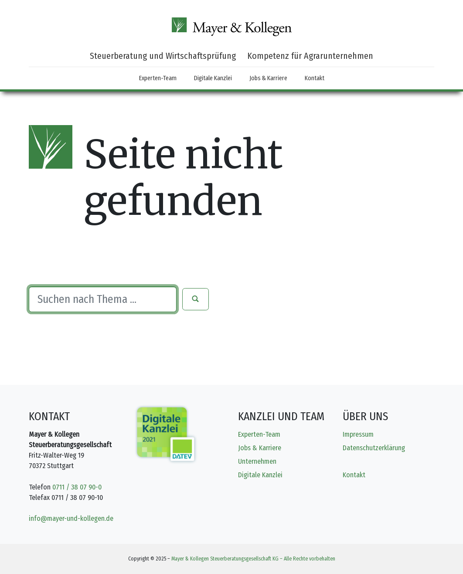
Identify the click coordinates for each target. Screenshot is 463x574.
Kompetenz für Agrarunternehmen (310, 56)
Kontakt (314, 78)
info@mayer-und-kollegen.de (71, 518)
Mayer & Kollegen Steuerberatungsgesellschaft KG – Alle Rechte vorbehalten (253, 559)
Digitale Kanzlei (213, 78)
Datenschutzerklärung (374, 448)
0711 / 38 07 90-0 (77, 487)
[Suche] (103, 299)
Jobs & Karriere (268, 78)
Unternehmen (257, 461)
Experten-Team (158, 78)
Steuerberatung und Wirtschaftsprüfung (163, 56)
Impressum (358, 434)
